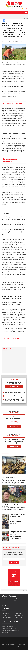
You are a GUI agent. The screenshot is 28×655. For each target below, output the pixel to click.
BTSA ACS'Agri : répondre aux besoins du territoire (17, 520)
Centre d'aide (7, 646)
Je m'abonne (22, 9)
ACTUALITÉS (6, 338)
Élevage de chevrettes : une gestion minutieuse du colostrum (11, 476)
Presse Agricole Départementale (9, 644)
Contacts (3, 642)
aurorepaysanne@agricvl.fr (8, 626)
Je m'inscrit (14, 421)
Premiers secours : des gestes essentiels (18, 532)
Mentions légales (17, 646)
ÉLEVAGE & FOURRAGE (8, 615)
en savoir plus (14, 584)
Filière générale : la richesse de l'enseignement (17, 515)
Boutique (11, 642)
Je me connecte (26, 9)
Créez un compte (14, 446)
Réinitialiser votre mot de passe (14, 422)
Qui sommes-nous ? (20, 642)
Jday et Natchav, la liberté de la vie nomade (13, 504)
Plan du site (22, 644)
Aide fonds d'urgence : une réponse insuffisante (17, 537)
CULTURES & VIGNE (16, 338)
